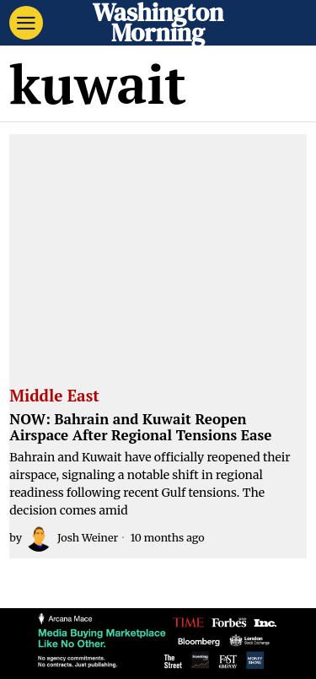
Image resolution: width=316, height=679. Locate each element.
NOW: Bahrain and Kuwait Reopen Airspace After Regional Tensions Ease (140, 427)
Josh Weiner (71, 538)
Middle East (54, 396)
